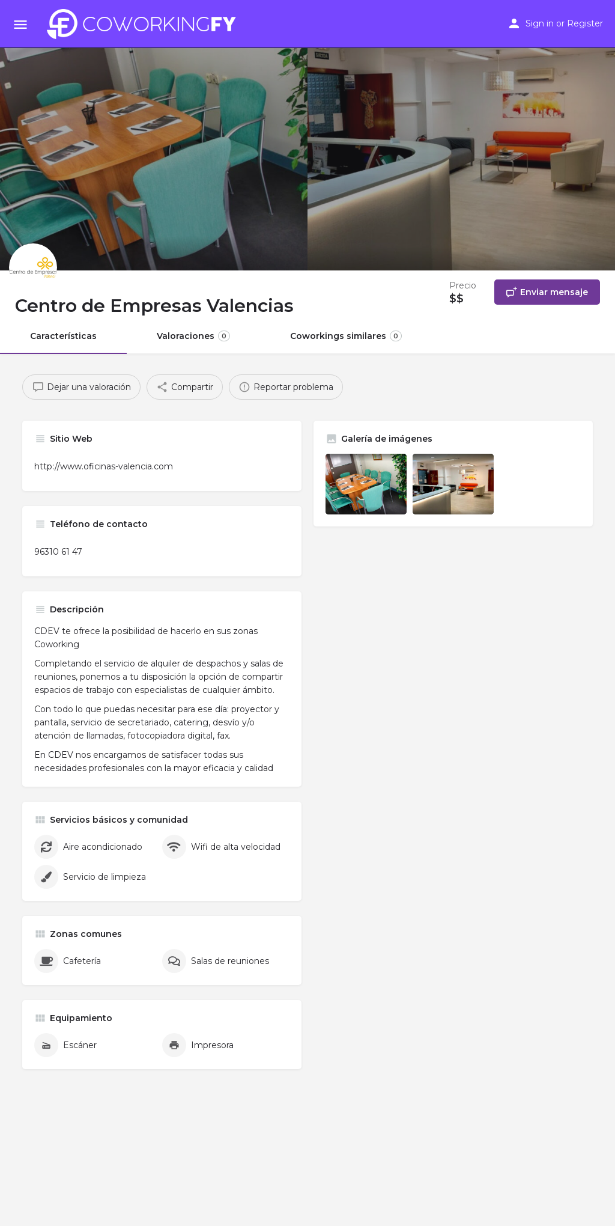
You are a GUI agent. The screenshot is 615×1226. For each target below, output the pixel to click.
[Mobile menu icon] (20, 24)
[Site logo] (145, 24)
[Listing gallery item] (366, 484)
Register (585, 23)
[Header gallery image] (154, 135)
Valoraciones (193, 336)
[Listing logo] (33, 267)
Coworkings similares (346, 336)
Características (63, 336)
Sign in (540, 23)
